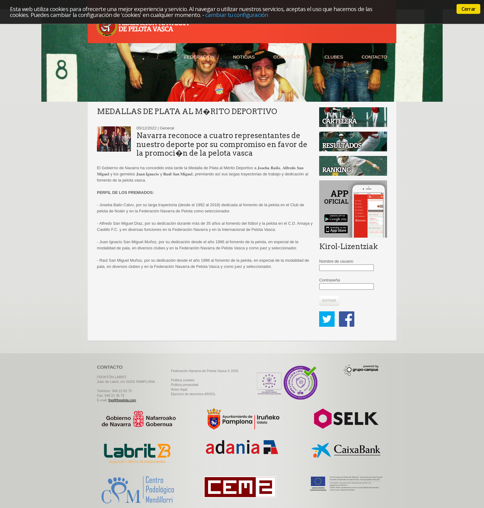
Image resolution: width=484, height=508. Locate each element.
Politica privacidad (184, 385)
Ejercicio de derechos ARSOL (193, 394)
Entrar (329, 300)
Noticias (244, 56)
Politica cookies (182, 380)
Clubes (333, 56)
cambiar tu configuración (236, 14)
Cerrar (468, 9)
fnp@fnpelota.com (122, 400)
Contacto (374, 56)
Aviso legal (179, 389)
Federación (199, 56)
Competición (289, 56)
